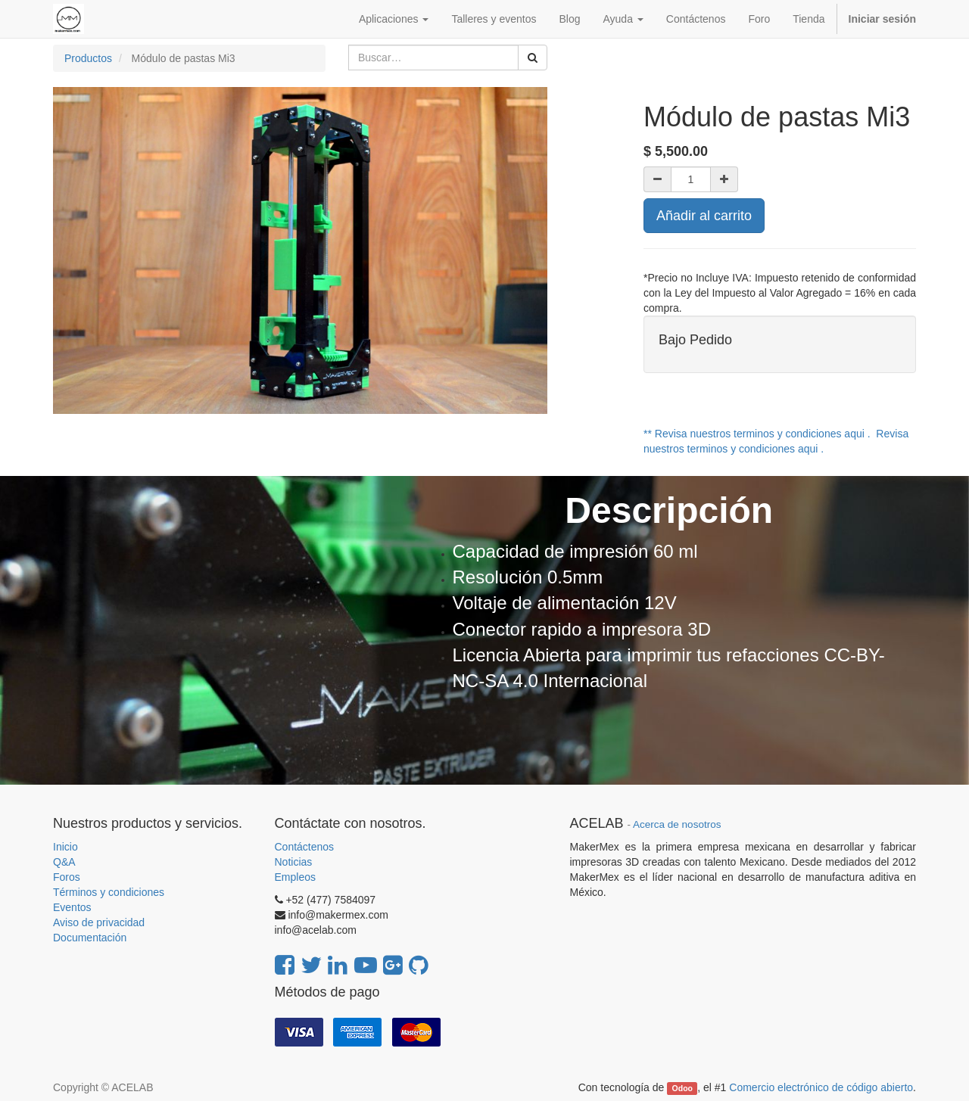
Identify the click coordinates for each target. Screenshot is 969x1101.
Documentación (89, 937)
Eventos (72, 907)
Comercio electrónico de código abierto (821, 1087)
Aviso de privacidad (99, 922)
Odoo (682, 1088)
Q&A (64, 862)
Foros (66, 877)
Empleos (295, 877)
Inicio (65, 847)
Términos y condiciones (108, 892)
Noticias (294, 862)
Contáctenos (305, 847)
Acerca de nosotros (677, 824)
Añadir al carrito (704, 215)
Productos (88, 58)
